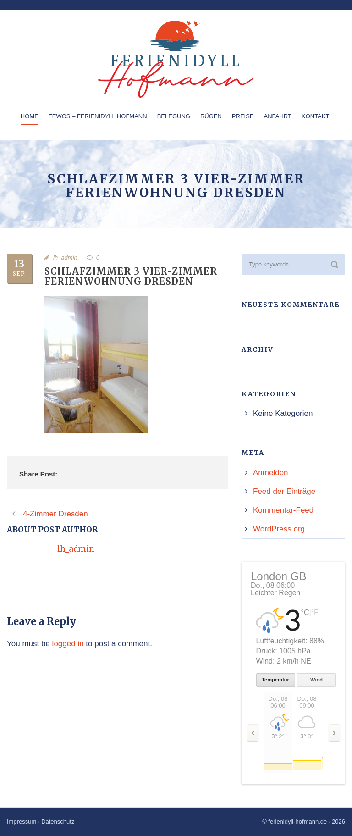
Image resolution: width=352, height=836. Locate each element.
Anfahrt (278, 116)
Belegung (173, 116)
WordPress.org (279, 529)
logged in (68, 643)
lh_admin (65, 257)
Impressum (21, 821)
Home (29, 116)
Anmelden (270, 472)
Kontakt (315, 116)
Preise (243, 116)
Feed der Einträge (284, 491)
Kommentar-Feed (283, 510)
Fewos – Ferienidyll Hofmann (98, 116)
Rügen (211, 116)
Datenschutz (57, 821)
